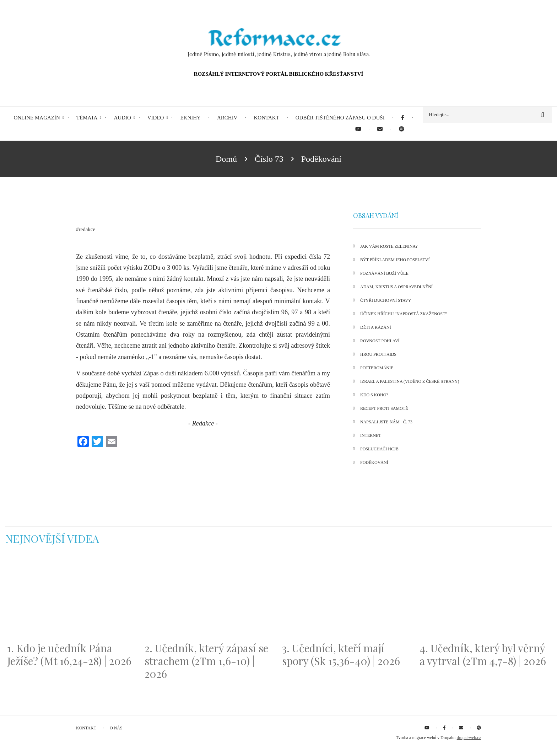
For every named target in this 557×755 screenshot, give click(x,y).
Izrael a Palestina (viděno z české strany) (409, 381)
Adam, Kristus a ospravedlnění (396, 286)
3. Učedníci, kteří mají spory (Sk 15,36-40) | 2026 (341, 654)
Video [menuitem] (155, 118)
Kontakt (86, 727)
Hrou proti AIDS (378, 354)
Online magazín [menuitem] (36, 118)
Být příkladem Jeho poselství (394, 259)
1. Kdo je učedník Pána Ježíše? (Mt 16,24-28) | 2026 (69, 654)
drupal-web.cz (469, 737)
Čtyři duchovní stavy (385, 300)
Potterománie (376, 367)
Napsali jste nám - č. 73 (386, 421)
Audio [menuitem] (122, 118)
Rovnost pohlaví (380, 340)
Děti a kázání (375, 327)
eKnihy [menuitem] (190, 118)
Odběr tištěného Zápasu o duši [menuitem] (340, 118)
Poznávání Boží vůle (384, 273)
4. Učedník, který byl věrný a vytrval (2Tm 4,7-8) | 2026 (483, 654)
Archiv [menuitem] (227, 118)
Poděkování (374, 462)
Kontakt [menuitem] (266, 118)
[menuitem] (402, 118)
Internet (370, 435)
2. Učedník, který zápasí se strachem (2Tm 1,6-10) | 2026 (206, 661)
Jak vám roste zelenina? (388, 246)
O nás (116, 727)
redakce (87, 229)
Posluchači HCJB (379, 448)
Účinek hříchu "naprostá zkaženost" (403, 313)
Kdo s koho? (374, 394)
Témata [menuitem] (87, 118)
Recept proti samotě (384, 408)
